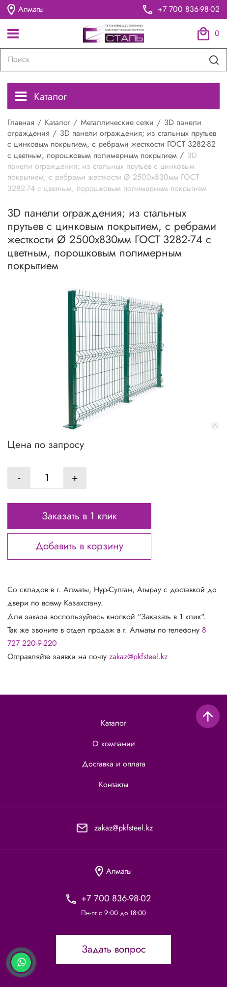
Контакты (113, 784)
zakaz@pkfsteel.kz (138, 656)
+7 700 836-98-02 (189, 9)
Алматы (25, 9)
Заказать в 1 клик (79, 516)
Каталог (41, 96)
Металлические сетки (117, 122)
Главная (20, 122)
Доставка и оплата (113, 764)
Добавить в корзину (79, 546)
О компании (113, 743)
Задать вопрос (114, 949)
